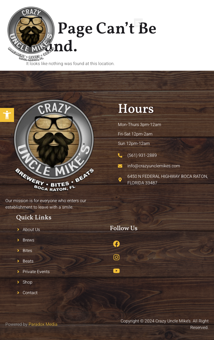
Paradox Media (43, 324)
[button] (138, 22)
